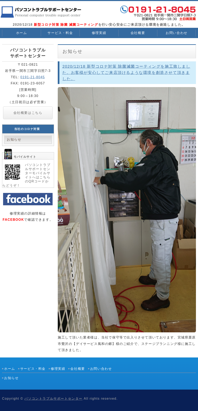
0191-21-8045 (32, 77)
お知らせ (14, 139)
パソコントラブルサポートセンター (53, 398)
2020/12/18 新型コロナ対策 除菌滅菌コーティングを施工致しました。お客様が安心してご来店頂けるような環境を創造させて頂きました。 (126, 72)
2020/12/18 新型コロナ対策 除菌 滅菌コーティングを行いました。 (41, 12)
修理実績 (99, 33)
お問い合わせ (176, 33)
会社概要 (138, 33)
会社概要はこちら (27, 112)
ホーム (21, 33)
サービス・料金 (60, 33)
